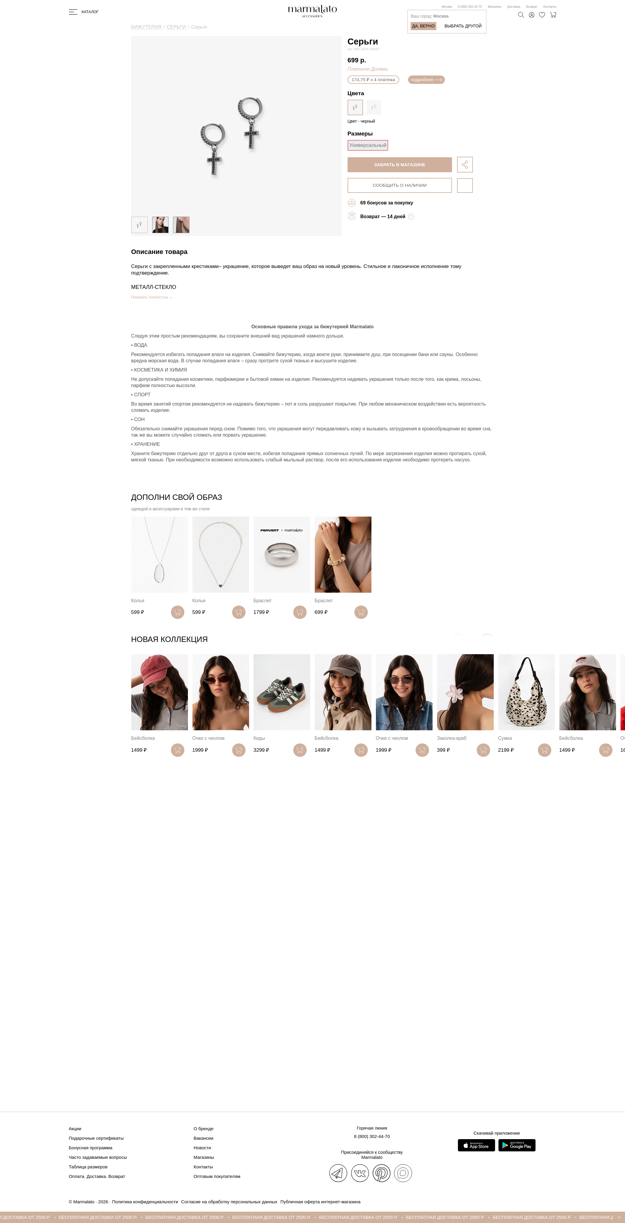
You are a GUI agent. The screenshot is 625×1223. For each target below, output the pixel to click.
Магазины (494, 6)
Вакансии (203, 1138)
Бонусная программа (90, 1147)
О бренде (204, 1128)
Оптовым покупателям (217, 1176)
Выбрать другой (463, 26)
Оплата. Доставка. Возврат (97, 1176)
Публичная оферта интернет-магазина (320, 1201)
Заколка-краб (452, 738)
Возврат (532, 6)
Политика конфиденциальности (145, 1201)
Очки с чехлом (208, 738)
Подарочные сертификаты (96, 1138)
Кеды (259, 738)
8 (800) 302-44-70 (470, 6)
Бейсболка (143, 738)
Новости (202, 1147)
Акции (75, 1128)
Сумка (505, 738)
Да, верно (423, 26)
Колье (137, 600)
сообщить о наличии (400, 185)
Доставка (513, 6)
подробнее (426, 79)
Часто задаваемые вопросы (98, 1157)
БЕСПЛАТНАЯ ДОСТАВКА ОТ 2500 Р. (120, 1217)
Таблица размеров (88, 1166)
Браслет (263, 600)
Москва (447, 6)
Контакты (549, 6)
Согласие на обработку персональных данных (229, 1201)
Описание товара (159, 251)
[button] (487, 640)
